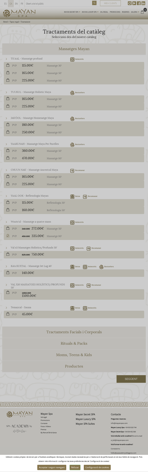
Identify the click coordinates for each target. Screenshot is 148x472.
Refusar (75, 467)
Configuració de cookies (97, 467)
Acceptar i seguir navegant (52, 467)
